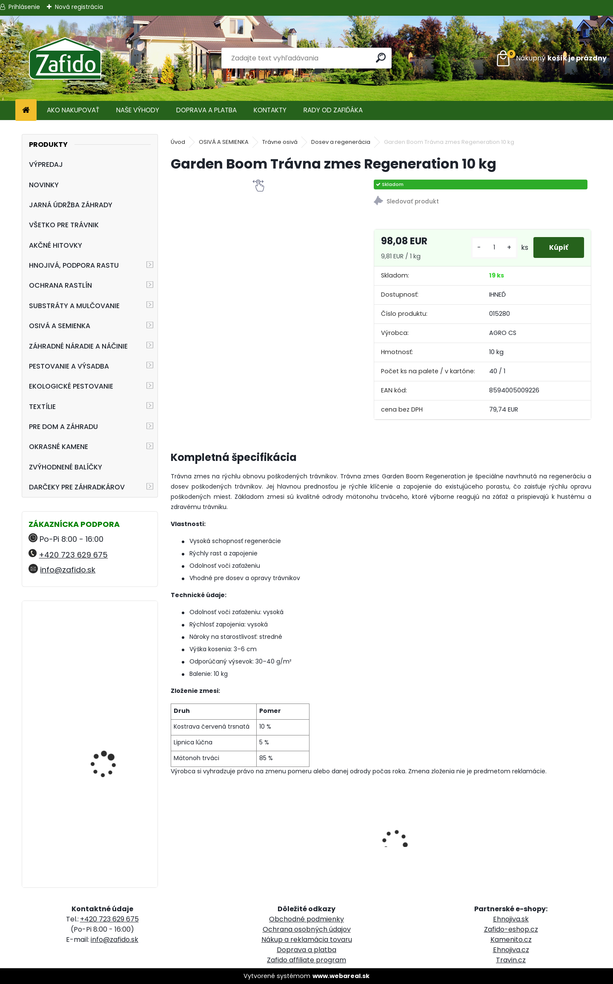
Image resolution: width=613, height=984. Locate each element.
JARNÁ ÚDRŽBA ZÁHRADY (70, 205)
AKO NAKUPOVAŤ (73, 110)
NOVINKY (44, 185)
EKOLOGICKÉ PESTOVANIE (71, 386)
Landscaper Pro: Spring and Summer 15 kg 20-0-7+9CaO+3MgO (112, 732)
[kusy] (491, 247)
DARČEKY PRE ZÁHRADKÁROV (77, 487)
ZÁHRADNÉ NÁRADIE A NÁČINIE (78, 346)
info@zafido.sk (67, 569)
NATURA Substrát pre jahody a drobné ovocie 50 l (113, 832)
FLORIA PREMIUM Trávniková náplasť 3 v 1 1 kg (114, 649)
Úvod (178, 142)
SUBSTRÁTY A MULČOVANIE (74, 306)
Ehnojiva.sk (511, 919)
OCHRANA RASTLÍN (60, 285)
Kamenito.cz (511, 939)
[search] (382, 58)
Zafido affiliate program (306, 960)
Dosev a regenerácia (340, 142)
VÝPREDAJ (46, 164)
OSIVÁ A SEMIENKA (59, 326)
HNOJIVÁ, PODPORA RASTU (74, 265)
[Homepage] (26, 110)
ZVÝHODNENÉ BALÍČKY (65, 467)
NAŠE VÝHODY (137, 110)
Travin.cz (511, 960)
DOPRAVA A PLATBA (206, 110)
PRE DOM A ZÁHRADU (63, 427)
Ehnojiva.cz (511, 950)
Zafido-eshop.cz (511, 929)
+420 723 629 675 (73, 554)
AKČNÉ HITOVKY (55, 245)
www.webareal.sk (341, 976)
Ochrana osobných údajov (307, 929)
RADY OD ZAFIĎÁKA (333, 110)
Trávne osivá (280, 142)
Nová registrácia (79, 7)
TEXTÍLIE (42, 407)
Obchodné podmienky (306, 919)
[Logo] (64, 58)
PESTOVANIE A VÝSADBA (69, 366)
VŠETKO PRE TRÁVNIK (64, 225)
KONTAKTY (270, 110)
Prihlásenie (24, 7)
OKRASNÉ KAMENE (58, 447)
